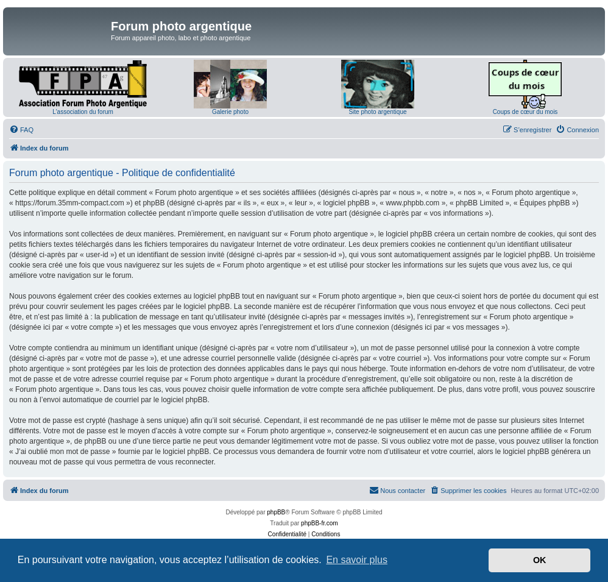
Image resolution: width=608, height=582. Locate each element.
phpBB (276, 512)
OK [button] (539, 560)
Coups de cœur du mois (525, 111)
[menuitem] (21, 129)
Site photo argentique (377, 111)
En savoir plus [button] (356, 560)
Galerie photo (230, 111)
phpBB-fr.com (319, 523)
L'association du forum (82, 111)
